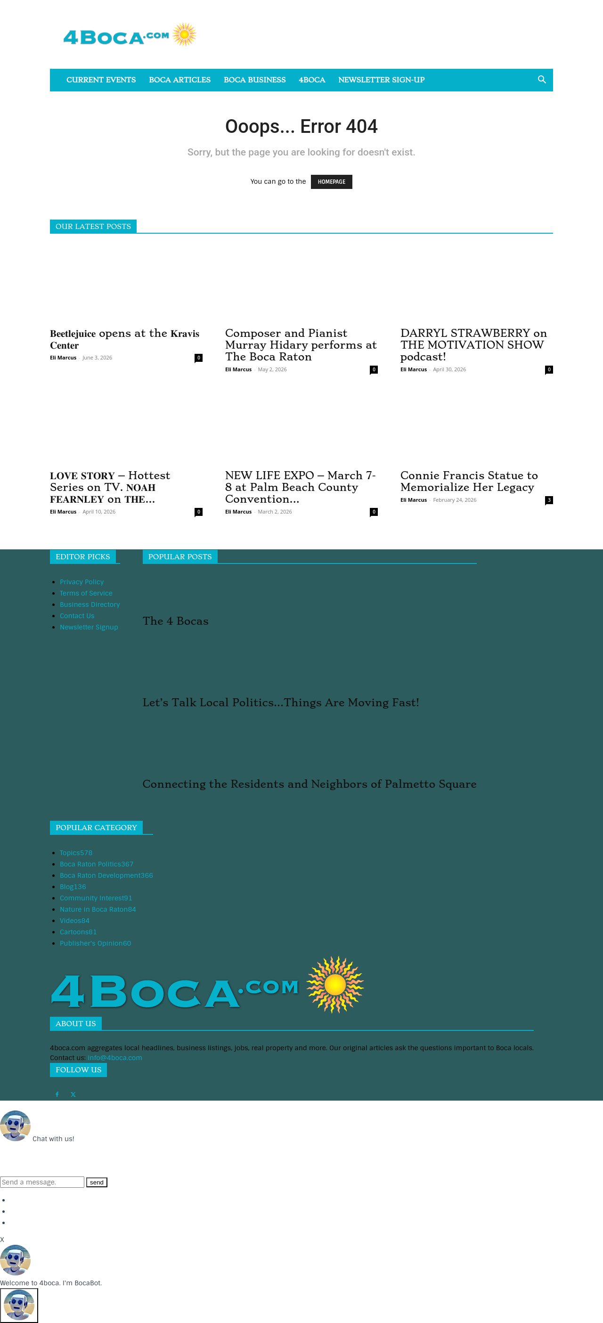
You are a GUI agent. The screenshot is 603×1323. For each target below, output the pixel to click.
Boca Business (255, 80)
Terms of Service (86, 593)
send (97, 1182)
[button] (541, 80)
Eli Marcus (63, 357)
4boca (312, 80)
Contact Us (77, 616)
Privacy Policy (82, 582)
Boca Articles (180, 80)
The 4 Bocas (176, 621)
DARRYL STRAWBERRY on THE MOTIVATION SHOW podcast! (473, 345)
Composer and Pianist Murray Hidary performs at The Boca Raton (301, 345)
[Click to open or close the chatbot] (19, 1305)
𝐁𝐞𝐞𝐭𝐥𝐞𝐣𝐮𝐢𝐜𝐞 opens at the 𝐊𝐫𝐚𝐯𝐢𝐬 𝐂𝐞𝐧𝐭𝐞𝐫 (124, 339)
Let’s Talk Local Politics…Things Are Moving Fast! (281, 702)
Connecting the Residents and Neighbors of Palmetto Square (310, 784)
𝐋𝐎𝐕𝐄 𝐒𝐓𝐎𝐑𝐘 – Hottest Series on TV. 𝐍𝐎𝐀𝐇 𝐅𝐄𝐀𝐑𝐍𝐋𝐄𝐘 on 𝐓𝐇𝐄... (110, 487)
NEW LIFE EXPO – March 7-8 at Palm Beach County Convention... (300, 487)
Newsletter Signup (89, 627)
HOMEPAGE (331, 182)
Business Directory (90, 604)
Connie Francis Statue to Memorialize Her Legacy (469, 481)
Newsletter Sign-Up (381, 80)
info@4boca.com (115, 1058)
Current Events (101, 80)
